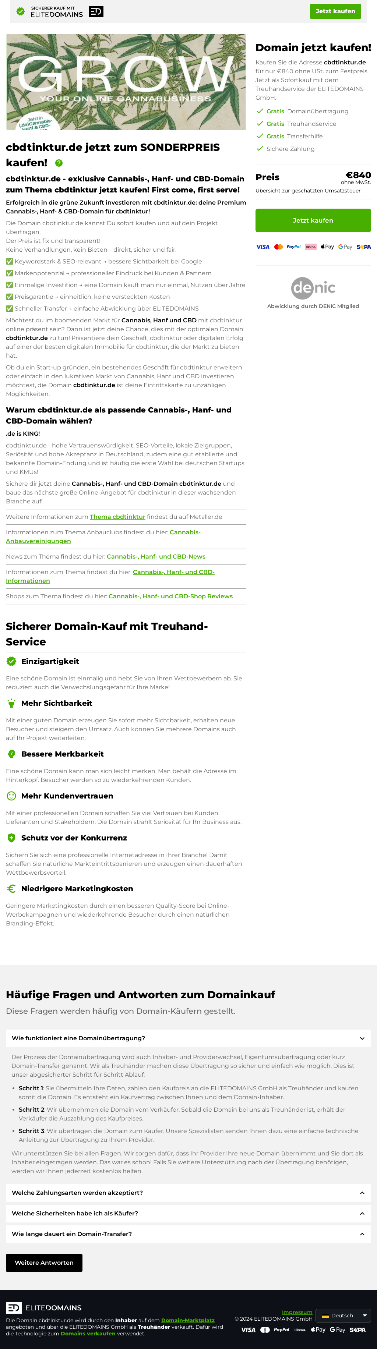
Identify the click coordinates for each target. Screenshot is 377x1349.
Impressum (297, 1312)
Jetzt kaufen (335, 11)
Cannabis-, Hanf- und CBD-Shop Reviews (171, 596)
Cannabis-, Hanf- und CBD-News (156, 556)
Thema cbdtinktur (117, 516)
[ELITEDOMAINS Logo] (116, 1308)
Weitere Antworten (44, 1262)
